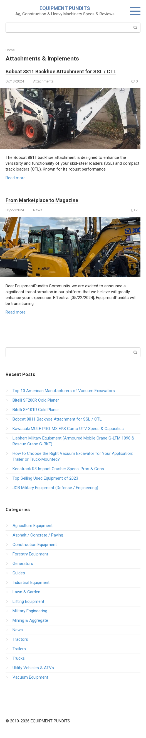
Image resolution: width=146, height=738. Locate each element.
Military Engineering (30, 610)
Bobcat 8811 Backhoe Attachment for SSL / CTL (61, 71)
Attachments (43, 81)
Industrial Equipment (31, 582)
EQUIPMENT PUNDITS (64, 8)
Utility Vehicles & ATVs (33, 667)
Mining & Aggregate (30, 620)
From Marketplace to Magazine (42, 200)
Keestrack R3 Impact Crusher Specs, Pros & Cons (58, 468)
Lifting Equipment (28, 601)
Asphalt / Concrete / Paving (38, 535)
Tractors (20, 639)
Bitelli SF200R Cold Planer (36, 400)
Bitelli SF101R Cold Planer (36, 409)
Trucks (19, 658)
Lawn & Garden (26, 591)
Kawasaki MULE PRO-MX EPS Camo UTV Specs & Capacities (68, 428)
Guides (19, 573)
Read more (16, 177)
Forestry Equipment (30, 554)
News (37, 210)
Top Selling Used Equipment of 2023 (45, 478)
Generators (23, 563)
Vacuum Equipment (30, 677)
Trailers (19, 648)
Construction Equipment (35, 544)
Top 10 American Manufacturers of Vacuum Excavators (64, 390)
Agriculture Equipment (33, 525)
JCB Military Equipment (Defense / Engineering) (55, 487)
